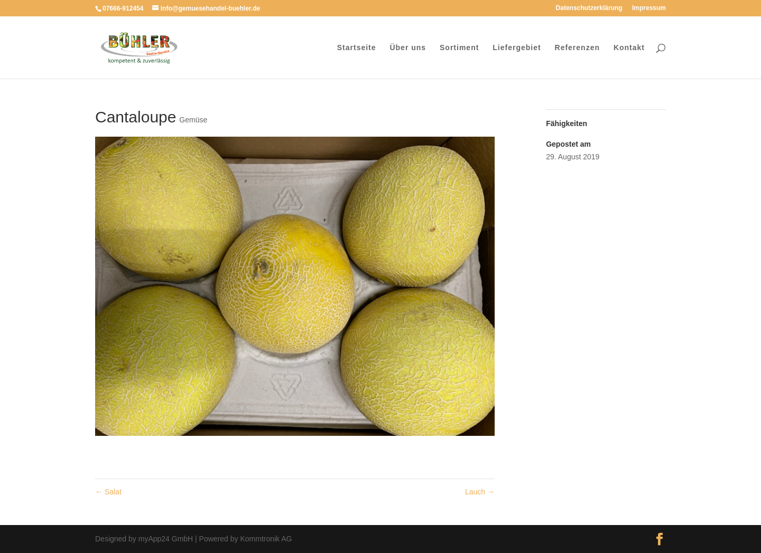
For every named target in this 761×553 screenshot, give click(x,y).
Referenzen (577, 48)
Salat (108, 492)
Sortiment (459, 48)
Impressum (649, 8)
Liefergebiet (517, 48)
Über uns (407, 48)
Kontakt (629, 48)
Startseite (356, 48)
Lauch (480, 492)
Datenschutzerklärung (589, 8)
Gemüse (193, 120)
